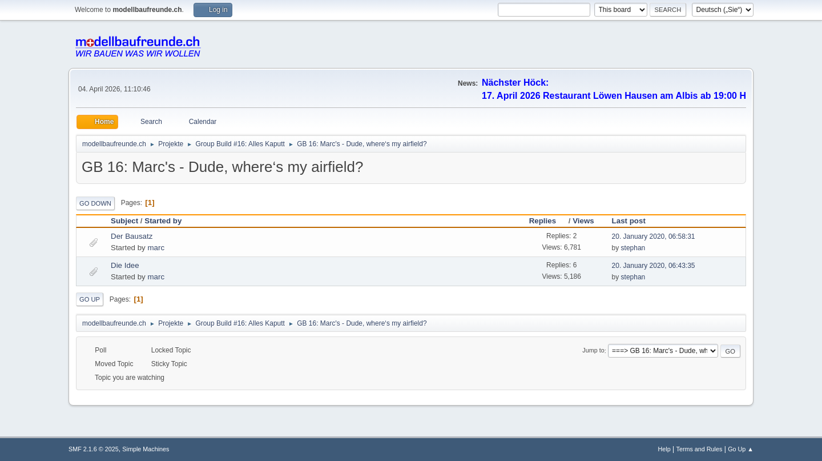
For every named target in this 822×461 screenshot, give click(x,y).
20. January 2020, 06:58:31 (653, 236)
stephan (633, 248)
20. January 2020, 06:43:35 (653, 266)
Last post (629, 221)
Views (583, 221)
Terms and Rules (699, 449)
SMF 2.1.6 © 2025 (93, 449)
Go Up (89, 299)
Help (664, 449)
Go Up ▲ (741, 449)
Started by (163, 221)
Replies (547, 221)
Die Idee (125, 265)
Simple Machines (145, 449)
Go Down (95, 203)
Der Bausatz (131, 236)
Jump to (593, 350)
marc (155, 247)
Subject (124, 221)
